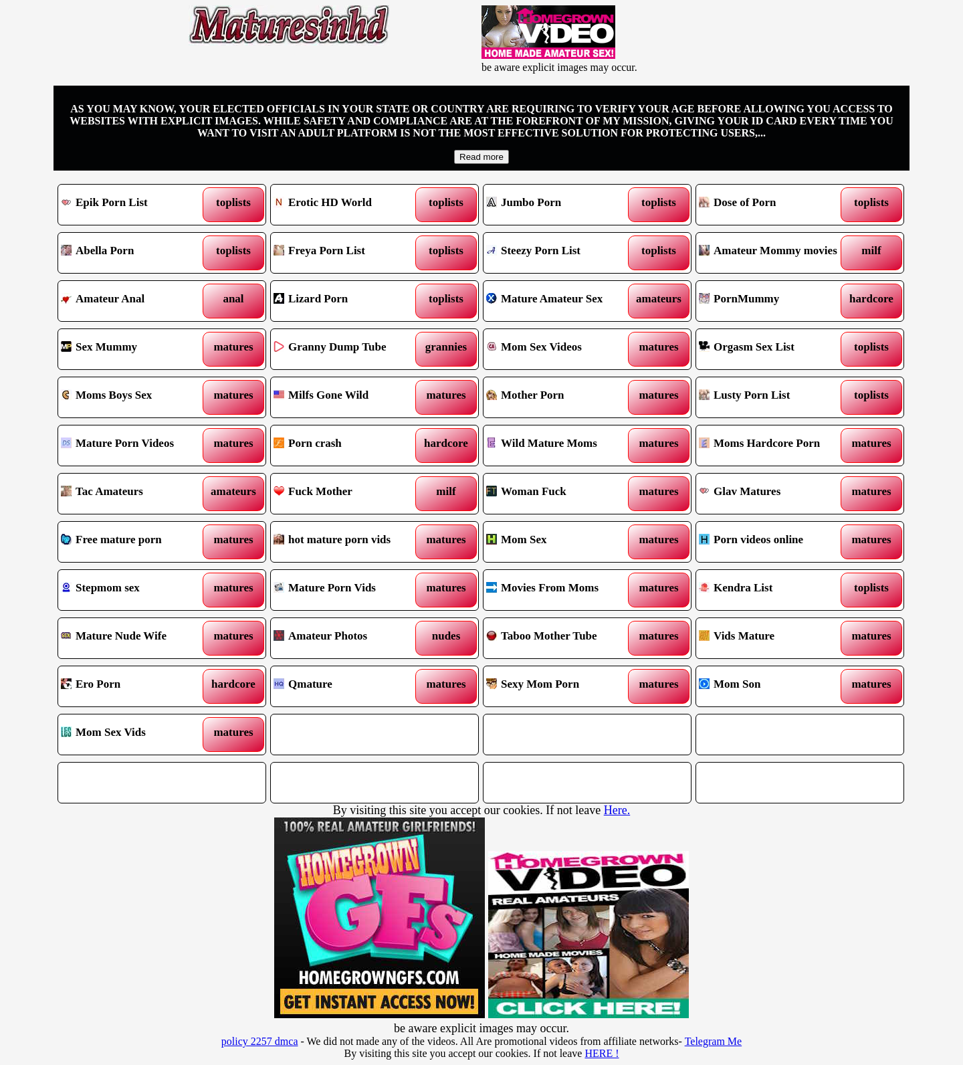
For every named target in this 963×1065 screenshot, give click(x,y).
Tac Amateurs (135, 493)
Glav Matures (773, 493)
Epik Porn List (135, 204)
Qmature (348, 686)
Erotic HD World (348, 204)
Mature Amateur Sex (560, 301)
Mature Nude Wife (135, 638)
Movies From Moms (560, 590)
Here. (617, 810)
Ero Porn (135, 686)
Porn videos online (773, 541)
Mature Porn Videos (135, 445)
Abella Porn (135, 252)
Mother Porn (560, 397)
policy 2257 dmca (259, 1041)
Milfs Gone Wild (348, 397)
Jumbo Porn (560, 204)
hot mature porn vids (348, 541)
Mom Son (773, 686)
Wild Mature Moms (560, 445)
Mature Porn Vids (348, 590)
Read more (481, 157)
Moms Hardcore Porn (773, 445)
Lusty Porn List (773, 397)
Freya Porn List (348, 252)
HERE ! (601, 1053)
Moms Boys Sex (135, 397)
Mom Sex (560, 541)
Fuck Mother (348, 493)
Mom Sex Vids (135, 734)
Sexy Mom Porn (560, 686)
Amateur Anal (135, 301)
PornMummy (773, 301)
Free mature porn (135, 541)
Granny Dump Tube (348, 349)
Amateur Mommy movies (773, 252)
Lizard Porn (348, 301)
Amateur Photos (348, 638)
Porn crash (348, 445)
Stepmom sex (135, 590)
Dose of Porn (773, 204)
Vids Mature (773, 638)
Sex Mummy (135, 349)
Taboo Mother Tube (560, 638)
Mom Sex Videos (560, 349)
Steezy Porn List (560, 252)
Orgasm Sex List (773, 349)
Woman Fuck (560, 493)
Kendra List (773, 590)
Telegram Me (713, 1041)
